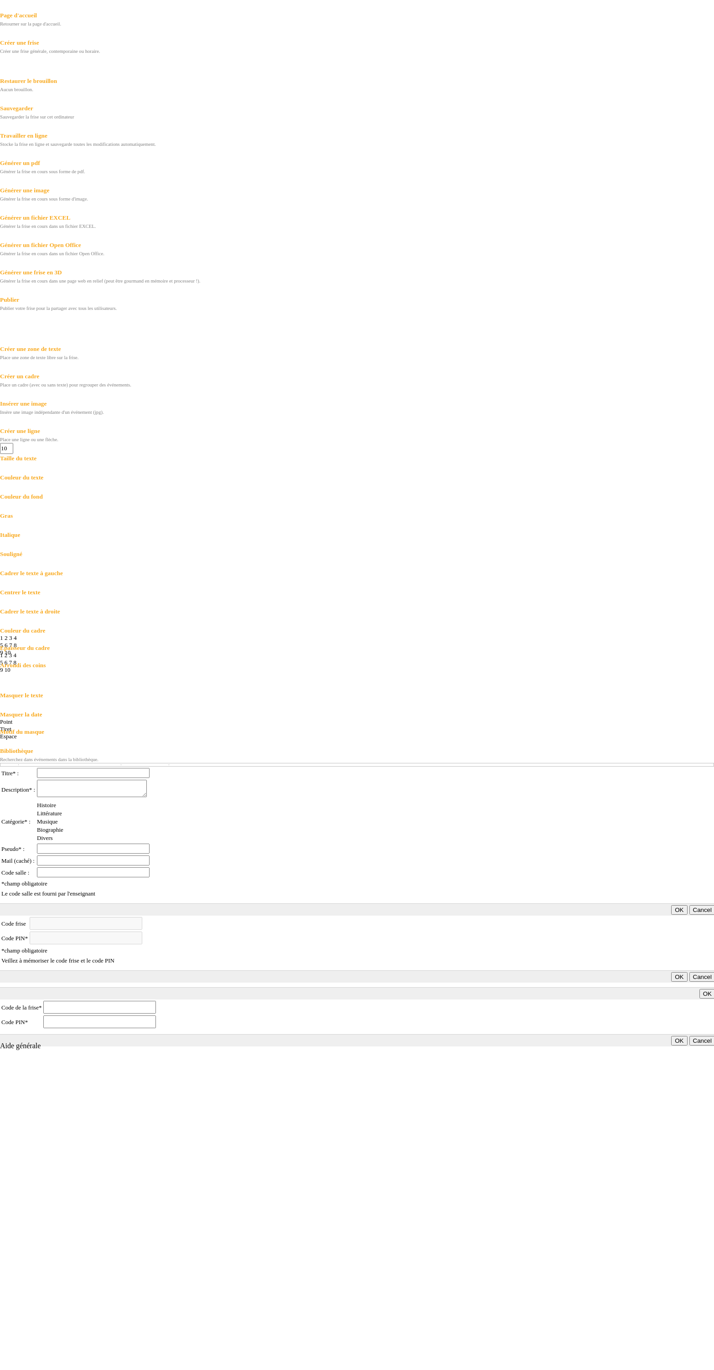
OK (679, 909)
